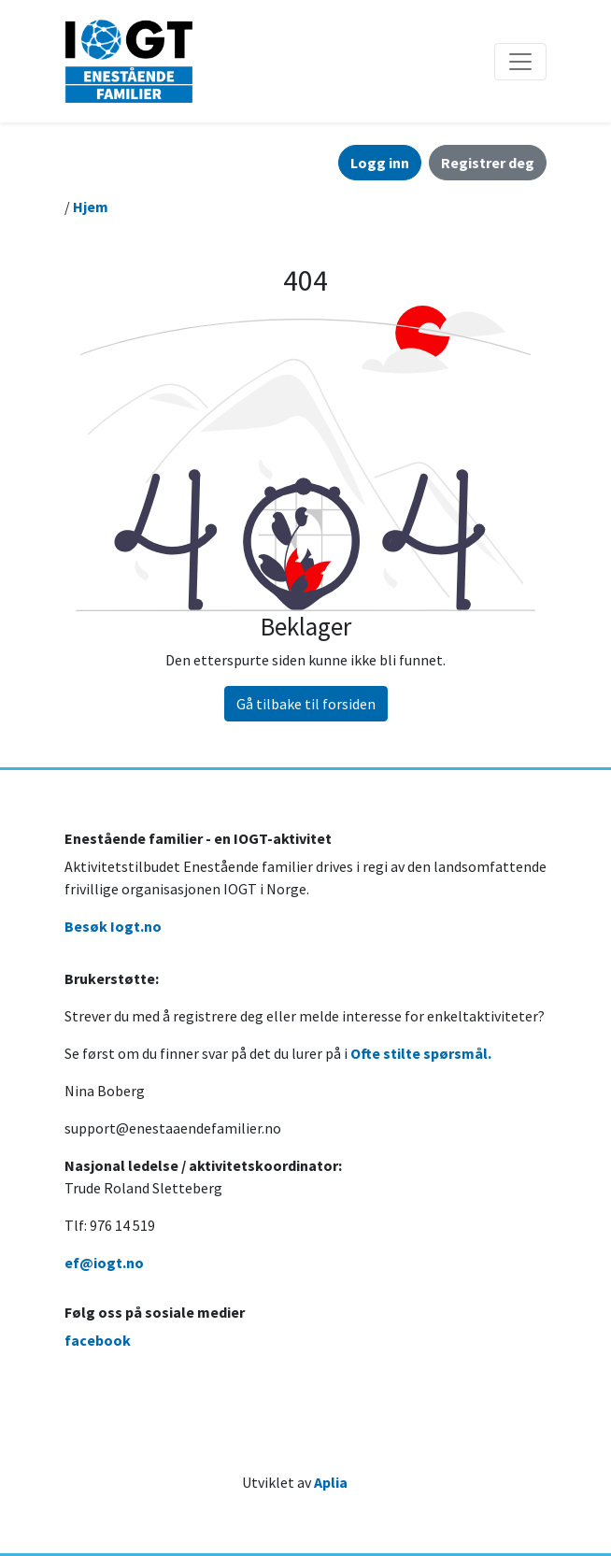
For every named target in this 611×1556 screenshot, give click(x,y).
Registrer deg (487, 162)
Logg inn (379, 162)
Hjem (90, 206)
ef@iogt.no (104, 1262)
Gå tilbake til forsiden (306, 703)
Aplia (331, 1482)
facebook (97, 1340)
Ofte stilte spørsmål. (420, 1053)
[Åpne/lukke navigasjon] (520, 61)
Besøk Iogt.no (113, 926)
